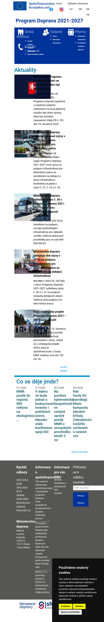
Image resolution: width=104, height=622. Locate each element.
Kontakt (30, 47)
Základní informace (78, 3)
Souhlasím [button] (65, 606)
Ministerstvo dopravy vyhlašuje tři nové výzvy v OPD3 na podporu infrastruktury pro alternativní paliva (49, 140)
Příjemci (81, 32)
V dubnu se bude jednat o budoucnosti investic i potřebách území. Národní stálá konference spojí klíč (44, 412)
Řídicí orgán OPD (33, 51)
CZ (71, 9)
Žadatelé (56, 32)
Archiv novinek (79, 451)
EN (80, 9)
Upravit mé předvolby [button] (70, 612)
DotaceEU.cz (23, 510)
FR (88, 14)
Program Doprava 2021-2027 (49, 21)
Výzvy (55, 36)
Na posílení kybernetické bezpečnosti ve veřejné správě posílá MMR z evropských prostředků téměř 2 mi (64, 416)
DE (88, 9)
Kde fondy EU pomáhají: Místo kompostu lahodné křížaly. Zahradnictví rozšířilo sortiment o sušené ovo (82, 414)
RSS (56, 490)
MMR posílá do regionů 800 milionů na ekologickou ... (25, 406)
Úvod (58, 3)
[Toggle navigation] (20, 60)
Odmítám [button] (79, 606)
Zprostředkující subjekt (36, 54)
